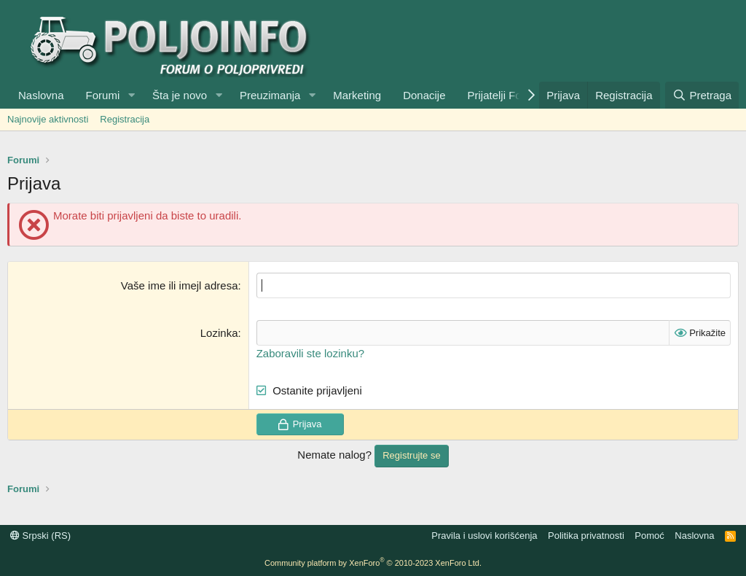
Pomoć (649, 535)
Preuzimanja (270, 95)
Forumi (103, 95)
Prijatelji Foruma (507, 95)
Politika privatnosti (586, 535)
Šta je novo (179, 95)
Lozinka (219, 333)
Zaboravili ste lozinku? (310, 353)
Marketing (357, 95)
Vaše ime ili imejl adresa (179, 285)
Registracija (124, 119)
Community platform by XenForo (373, 563)
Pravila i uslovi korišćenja (484, 535)
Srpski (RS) (40, 535)
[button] (131, 95)
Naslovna (41, 95)
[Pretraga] (702, 95)
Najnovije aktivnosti (47, 119)
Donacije (424, 95)
